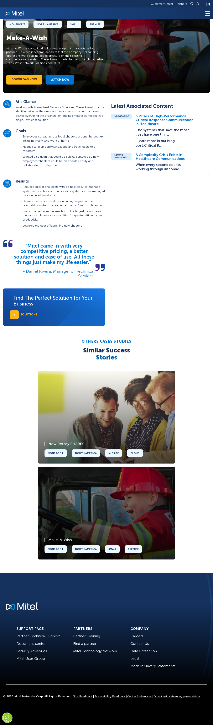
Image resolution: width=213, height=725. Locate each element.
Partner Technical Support (38, 636)
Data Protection (143, 651)
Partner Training (86, 636)
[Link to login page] (198, 4)
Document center (31, 644)
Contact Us (139, 644)
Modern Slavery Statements (153, 666)
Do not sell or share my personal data (177, 696)
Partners (182, 3)
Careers (137, 636)
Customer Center (162, 3)
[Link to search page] (192, 4)
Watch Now (60, 79)
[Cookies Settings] (7, 718)
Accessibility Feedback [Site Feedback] (109, 696)
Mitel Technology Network (95, 651)
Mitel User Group (30, 658)
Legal (134, 658)
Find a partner (85, 644)
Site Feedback (82, 696)
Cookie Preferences (139, 696)
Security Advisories (31, 651)
